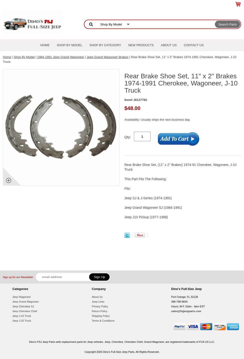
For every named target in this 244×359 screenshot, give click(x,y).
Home (45, 45)
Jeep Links (98, 301)
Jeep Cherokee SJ (23, 306)
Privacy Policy (100, 306)
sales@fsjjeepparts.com (186, 311)
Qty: (127, 137)
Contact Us (193, 45)
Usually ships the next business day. (157, 119)
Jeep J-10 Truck (21, 315)
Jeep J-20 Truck (21, 320)
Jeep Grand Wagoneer (25, 301)
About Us (169, 45)
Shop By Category (105, 45)
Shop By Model (69, 45)
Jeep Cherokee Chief (24, 311)
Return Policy (99, 311)
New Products (141, 45)
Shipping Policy (101, 315)
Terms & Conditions (103, 320)
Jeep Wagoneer (21, 296)
